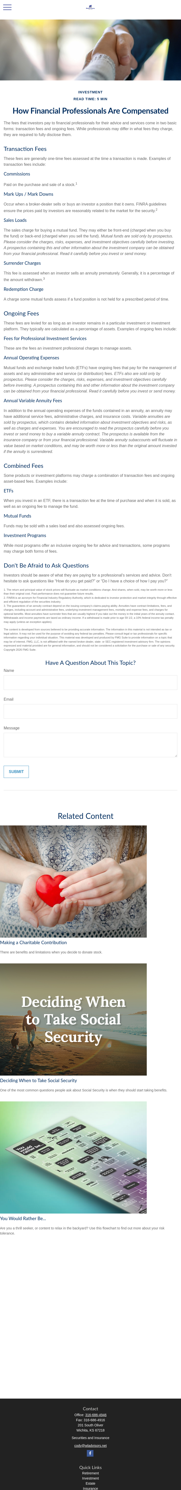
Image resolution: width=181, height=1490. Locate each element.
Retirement (90, 1473)
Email (8, 699)
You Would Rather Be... (23, 1218)
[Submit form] (16, 772)
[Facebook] (90, 1453)
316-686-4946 (95, 1415)
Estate (90, 1483)
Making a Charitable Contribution (33, 942)
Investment (90, 1478)
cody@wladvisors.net (90, 1446)
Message (12, 728)
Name (9, 670)
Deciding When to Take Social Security (38, 1080)
